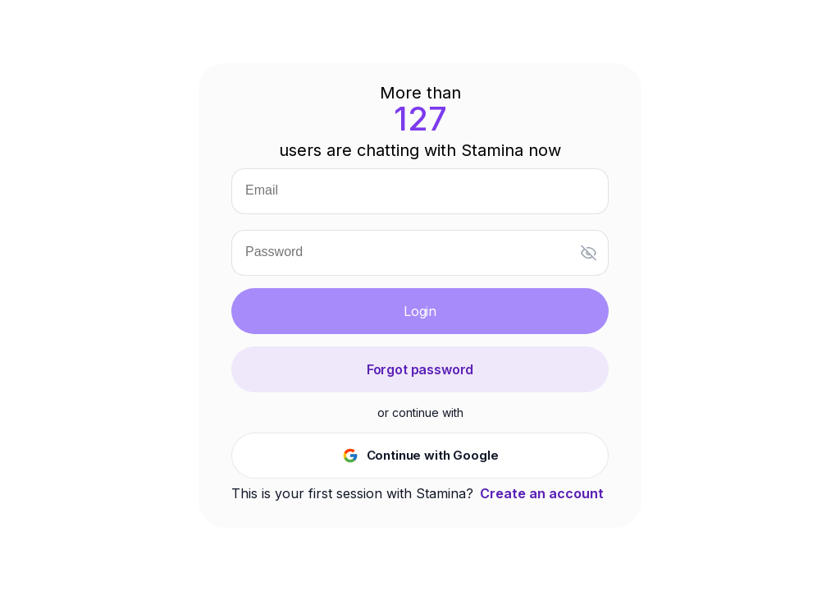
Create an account (542, 493)
